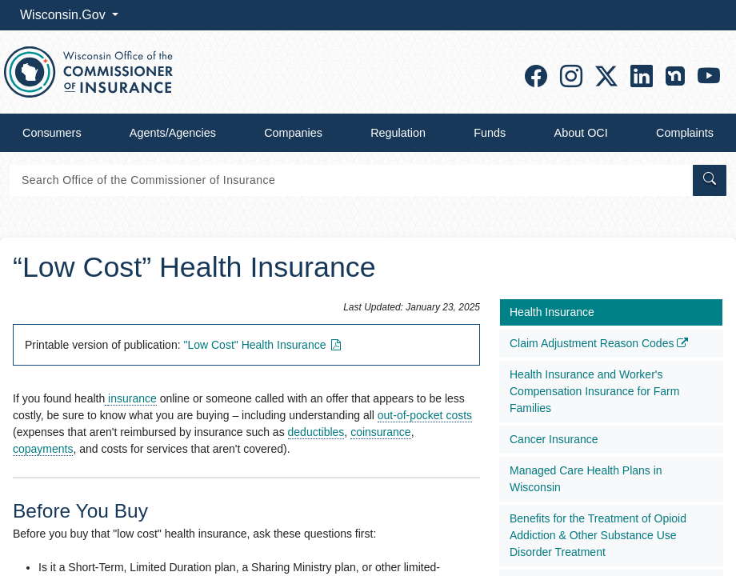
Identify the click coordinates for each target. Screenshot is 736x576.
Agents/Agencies (173, 132)
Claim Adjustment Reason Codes (599, 343)
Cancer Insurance (554, 439)
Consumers (52, 132)
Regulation (398, 132)
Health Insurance (552, 312)
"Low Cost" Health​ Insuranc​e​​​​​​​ (263, 344)
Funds (490, 132)
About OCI (581, 132)
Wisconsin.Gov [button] (64, 15)
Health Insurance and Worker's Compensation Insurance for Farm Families (594, 391)
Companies (293, 132)
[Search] (350, 180)
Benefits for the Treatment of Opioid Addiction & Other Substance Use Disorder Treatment (598, 535)
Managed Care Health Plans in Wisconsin (586, 479)
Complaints (685, 132)
